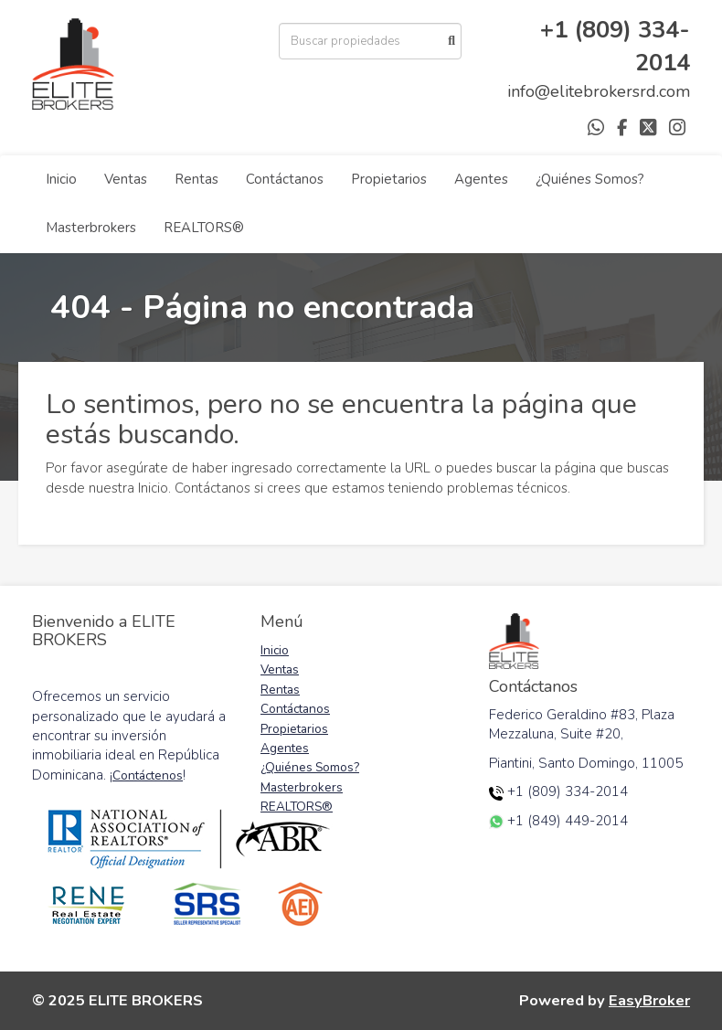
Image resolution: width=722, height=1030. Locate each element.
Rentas (196, 179)
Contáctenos (147, 775)
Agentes (481, 179)
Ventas (125, 179)
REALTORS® (204, 227)
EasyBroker (649, 1000)
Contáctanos (285, 179)
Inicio (61, 179)
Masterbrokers (91, 227)
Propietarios (389, 179)
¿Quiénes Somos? (590, 179)
